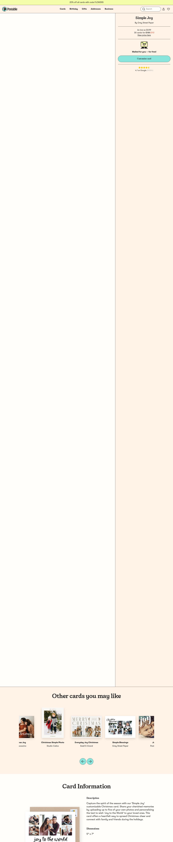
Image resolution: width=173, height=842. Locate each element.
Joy (36, 743)
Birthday (74, 9)
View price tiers (144, 35)
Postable (36, 746)
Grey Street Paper (146, 23)
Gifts (84, 9)
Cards (63, 9)
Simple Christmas (69, 743)
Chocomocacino (103, 746)
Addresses (96, 9)
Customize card (144, 59)
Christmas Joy (103, 743)
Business (109, 9)
